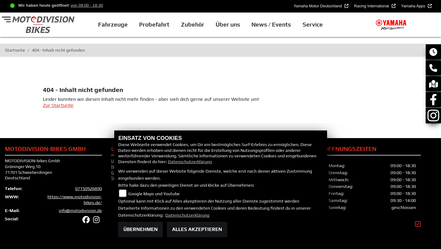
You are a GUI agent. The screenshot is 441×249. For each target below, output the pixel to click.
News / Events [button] (271, 24)
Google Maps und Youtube (154, 193)
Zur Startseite (58, 105)
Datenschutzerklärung (190, 161)
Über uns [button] (228, 24)
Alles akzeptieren (197, 229)
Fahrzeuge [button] (113, 24)
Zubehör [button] (192, 24)
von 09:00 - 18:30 (86, 5)
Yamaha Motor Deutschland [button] (318, 6)
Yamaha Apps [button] (413, 6)
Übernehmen (140, 229)
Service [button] (313, 24)
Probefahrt (154, 24)
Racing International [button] (372, 6)
